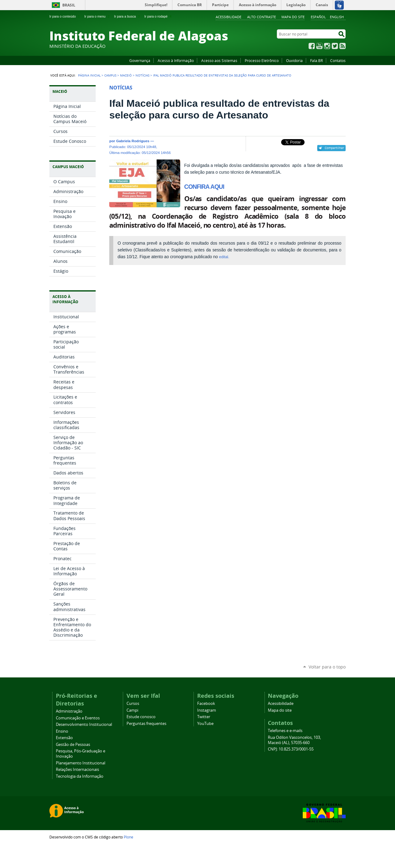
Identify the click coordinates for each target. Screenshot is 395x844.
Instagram (327, 46)
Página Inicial (89, 75)
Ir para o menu (97, 16)
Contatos (338, 60)
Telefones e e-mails (285, 730)
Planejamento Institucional (80, 763)
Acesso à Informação (176, 60)
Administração (69, 711)
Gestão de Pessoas (73, 744)
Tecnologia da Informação (79, 776)
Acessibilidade (228, 16)
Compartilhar (334, 148)
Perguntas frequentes (146, 723)
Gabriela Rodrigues (132, 141)
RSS (342, 46)
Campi (132, 710)
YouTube (319, 46)
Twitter (335, 46)
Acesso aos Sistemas (219, 60)
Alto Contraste (261, 16)
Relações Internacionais (77, 769)
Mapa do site (293, 16)
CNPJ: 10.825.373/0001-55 (291, 749)
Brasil (68, 5)
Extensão (64, 737)
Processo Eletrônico (262, 60)
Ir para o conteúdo (65, 16)
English (337, 16)
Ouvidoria (294, 60)
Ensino (62, 731)
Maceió (126, 75)
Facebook (312, 46)
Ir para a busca (127, 16)
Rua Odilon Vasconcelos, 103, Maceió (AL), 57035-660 (294, 740)
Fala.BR (316, 60)
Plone (128, 836)
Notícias (142, 75)
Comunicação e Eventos (78, 718)
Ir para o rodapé (158, 16)
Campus (110, 75)
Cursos (133, 703)
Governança (139, 60)
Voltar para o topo (327, 667)
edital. (224, 257)
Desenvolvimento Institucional (84, 724)
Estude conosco (141, 716)
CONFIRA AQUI (204, 186)
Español (318, 16)
